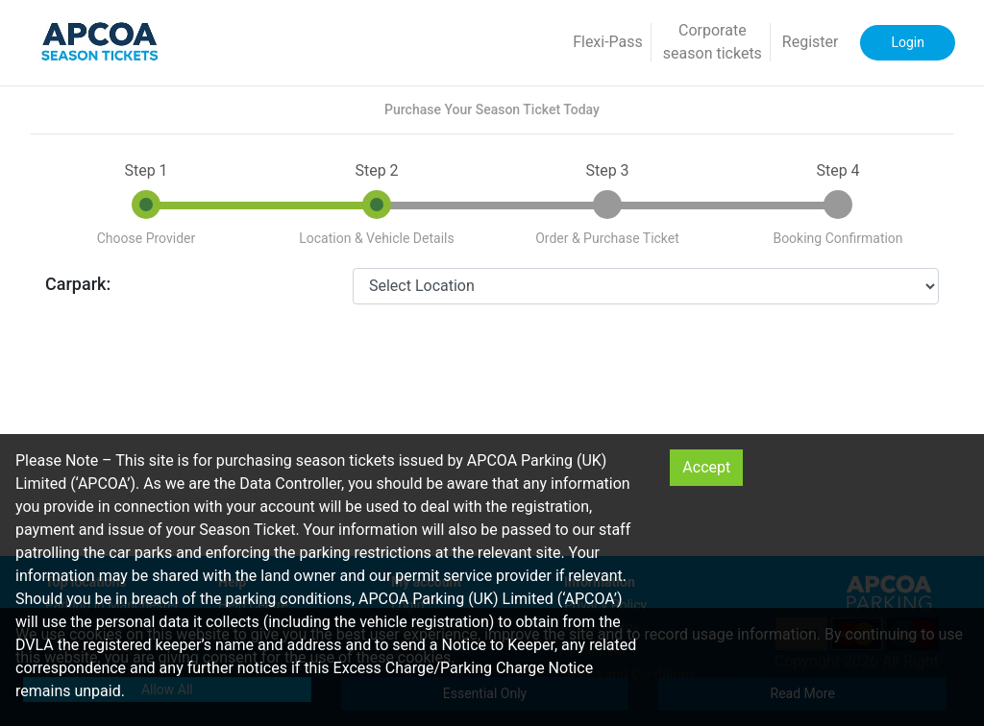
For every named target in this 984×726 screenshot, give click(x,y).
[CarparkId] (646, 286)
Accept (706, 467)
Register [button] (810, 42)
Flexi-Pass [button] (608, 42)
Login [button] (907, 42)
